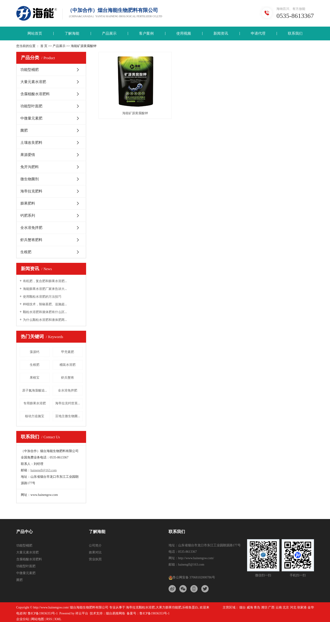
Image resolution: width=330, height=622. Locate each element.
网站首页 (34, 33)
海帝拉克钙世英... (67, 403)
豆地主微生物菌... (67, 416)
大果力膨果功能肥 (168, 607)
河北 (293, 607)
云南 (278, 607)
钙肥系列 (27, 215)
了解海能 (72, 33)
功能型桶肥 (29, 70)
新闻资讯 (220, 33)
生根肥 (25, 252)
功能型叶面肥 (31, 106)
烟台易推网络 (115, 613)
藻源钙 (34, 352)
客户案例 (146, 33)
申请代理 (258, 33)
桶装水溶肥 (68, 365)
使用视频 (183, 33)
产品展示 (109, 33)
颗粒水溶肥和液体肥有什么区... (45, 312)
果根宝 (34, 377)
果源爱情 (27, 155)
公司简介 (95, 545)
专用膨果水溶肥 (34, 403)
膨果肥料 (27, 203)
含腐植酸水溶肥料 (35, 94)
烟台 (242, 607)
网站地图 (37, 619)
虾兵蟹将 (67, 377)
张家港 (302, 607)
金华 (311, 607)
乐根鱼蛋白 (190, 607)
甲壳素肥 (67, 352)
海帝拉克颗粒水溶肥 (140, 607)
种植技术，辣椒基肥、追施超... (45, 304)
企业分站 (22, 619)
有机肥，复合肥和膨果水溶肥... (45, 281)
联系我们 (295, 33)
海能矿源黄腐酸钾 (132, 108)
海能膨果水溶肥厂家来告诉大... (45, 289)
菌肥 (24, 130)
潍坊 (264, 607)
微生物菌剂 (29, 179)
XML (57, 619)
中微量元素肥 (31, 118)
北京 (286, 607)
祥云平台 (81, 613)
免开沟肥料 (29, 167)
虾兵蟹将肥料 (31, 240)
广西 (271, 607)
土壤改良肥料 (31, 142)
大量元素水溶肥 (33, 82)
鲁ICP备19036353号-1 (43, 613)
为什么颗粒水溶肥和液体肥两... (45, 320)
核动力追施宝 (34, 416)
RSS (49, 619)
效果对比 (95, 552)
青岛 (257, 607)
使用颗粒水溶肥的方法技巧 (42, 296)
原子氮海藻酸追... (34, 390)
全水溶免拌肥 (31, 228)
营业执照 (95, 559)
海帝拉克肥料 (31, 191)
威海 (250, 607)
